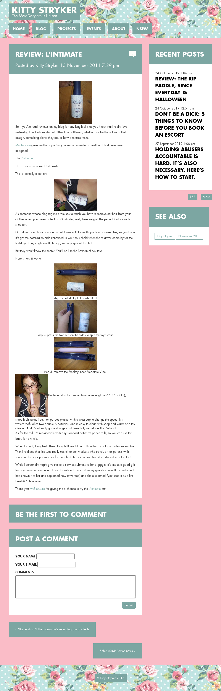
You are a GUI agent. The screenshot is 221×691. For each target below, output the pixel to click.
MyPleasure (23, 145)
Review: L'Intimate (48, 54)
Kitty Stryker (47, 65)
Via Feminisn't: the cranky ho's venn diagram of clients (53, 629)
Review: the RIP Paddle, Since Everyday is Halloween (176, 89)
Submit (128, 605)
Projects (66, 28)
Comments (24, 572)
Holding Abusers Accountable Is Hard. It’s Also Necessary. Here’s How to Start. (179, 163)
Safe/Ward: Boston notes (116, 651)
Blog (41, 28)
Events (94, 28)
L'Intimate (27, 158)
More (206, 197)
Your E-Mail (26, 564)
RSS (192, 197)
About (118, 28)
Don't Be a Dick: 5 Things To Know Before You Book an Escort (180, 124)
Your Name (25, 556)
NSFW (142, 28)
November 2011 (189, 236)
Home (19, 28)
